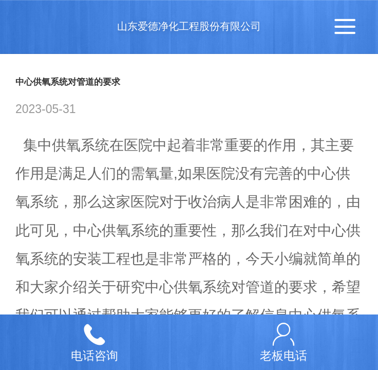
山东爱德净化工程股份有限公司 (189, 26)
